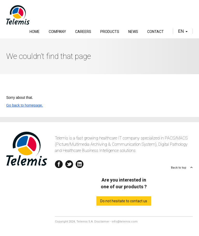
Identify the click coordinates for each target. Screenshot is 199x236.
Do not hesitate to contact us (123, 201)
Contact (155, 32)
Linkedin (79, 163)
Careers (83, 32)
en (183, 31)
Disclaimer (101, 221)
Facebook (59, 163)
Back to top (178, 167)
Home (35, 32)
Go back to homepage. (24, 105)
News (133, 32)
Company (57, 32)
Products (109, 32)
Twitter (69, 163)
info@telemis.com (125, 221)
